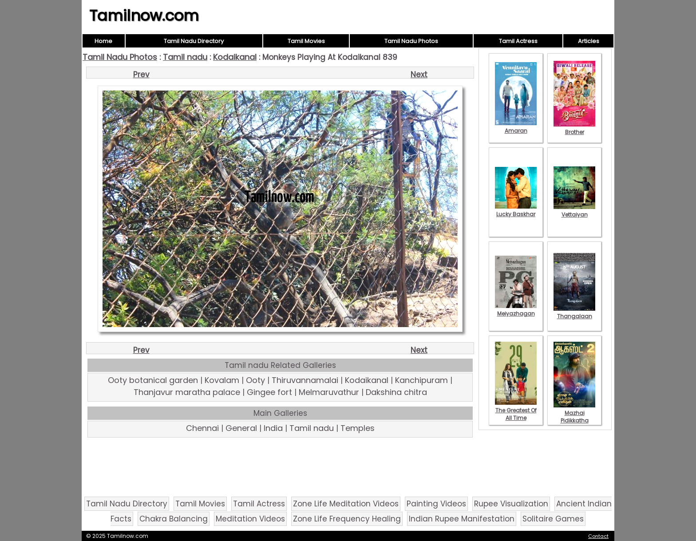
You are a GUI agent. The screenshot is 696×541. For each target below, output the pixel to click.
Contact (598, 536)
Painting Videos (436, 503)
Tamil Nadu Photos (411, 41)
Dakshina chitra (396, 392)
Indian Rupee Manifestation (461, 518)
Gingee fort (269, 392)
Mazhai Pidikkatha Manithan (574, 417)
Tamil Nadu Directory (194, 41)
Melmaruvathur (329, 392)
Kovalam (222, 380)
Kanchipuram (421, 380)
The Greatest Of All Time (516, 410)
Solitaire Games (553, 518)
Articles (588, 41)
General (241, 428)
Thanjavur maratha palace (187, 392)
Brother (574, 128)
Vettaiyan (574, 210)
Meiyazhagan (516, 309)
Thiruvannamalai (305, 380)
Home (103, 41)
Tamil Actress (518, 41)
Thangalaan (574, 312)
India (273, 428)
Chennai (202, 428)
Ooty (255, 380)
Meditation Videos (250, 518)
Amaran (516, 126)
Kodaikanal (235, 57)
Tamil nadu (185, 57)
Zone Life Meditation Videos (346, 503)
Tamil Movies (306, 41)
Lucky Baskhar (516, 210)
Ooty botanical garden (153, 380)
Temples (357, 428)
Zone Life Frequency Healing (347, 518)
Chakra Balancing (173, 518)
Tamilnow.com (144, 15)
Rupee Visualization (511, 503)
